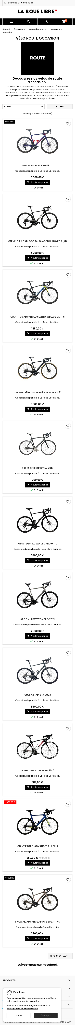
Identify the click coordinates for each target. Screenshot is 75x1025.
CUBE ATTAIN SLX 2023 (37, 695)
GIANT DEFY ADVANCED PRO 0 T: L (37, 543)
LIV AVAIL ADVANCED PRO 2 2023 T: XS (37, 921)
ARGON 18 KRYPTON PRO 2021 (37, 619)
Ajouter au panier (37, 182)
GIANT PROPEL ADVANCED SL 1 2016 (37, 846)
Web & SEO (65, 1021)
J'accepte (45, 1015)
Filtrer (60, 106)
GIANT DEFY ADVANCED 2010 (37, 770)
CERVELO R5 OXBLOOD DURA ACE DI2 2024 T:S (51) (37, 241)
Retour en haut (60, 955)
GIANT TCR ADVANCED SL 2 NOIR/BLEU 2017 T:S (37, 316)
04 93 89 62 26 (25, 2)
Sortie (18, 1015)
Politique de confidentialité (22, 1008)
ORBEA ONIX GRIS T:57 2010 (37, 468)
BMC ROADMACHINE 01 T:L (37, 165)
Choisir (24, 107)
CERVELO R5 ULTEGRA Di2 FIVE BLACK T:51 (37, 392)
